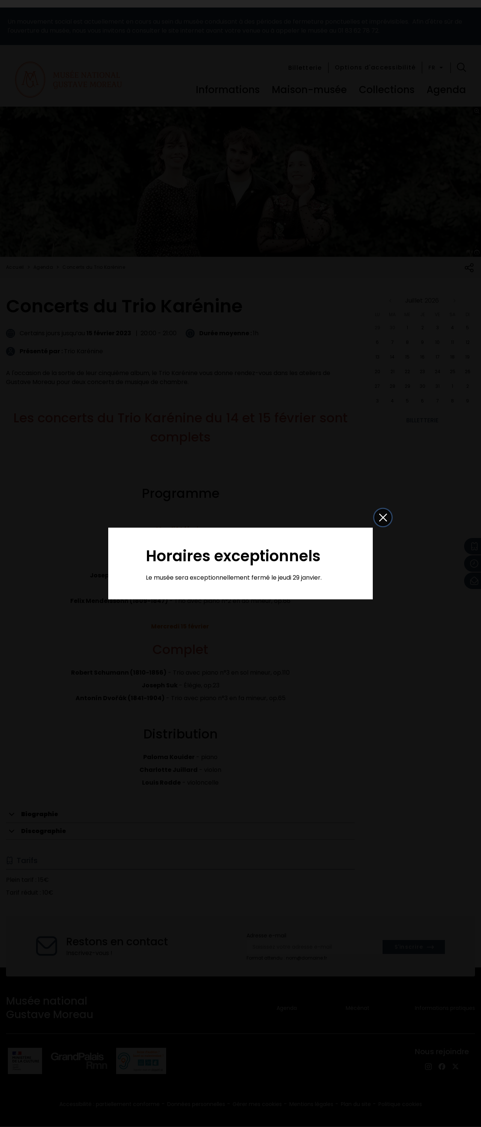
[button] (383, 517)
